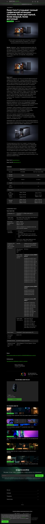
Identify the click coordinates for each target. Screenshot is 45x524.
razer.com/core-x (16, 160)
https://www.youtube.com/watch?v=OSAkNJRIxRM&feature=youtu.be (21, 355)
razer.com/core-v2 (17, 162)
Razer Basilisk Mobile (11, 396)
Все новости (9, 7)
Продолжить (5, 521)
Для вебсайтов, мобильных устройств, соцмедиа (17, 361)
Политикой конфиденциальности (33, 478)
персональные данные (7, 519)
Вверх (22, 504)
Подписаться (39, 475)
